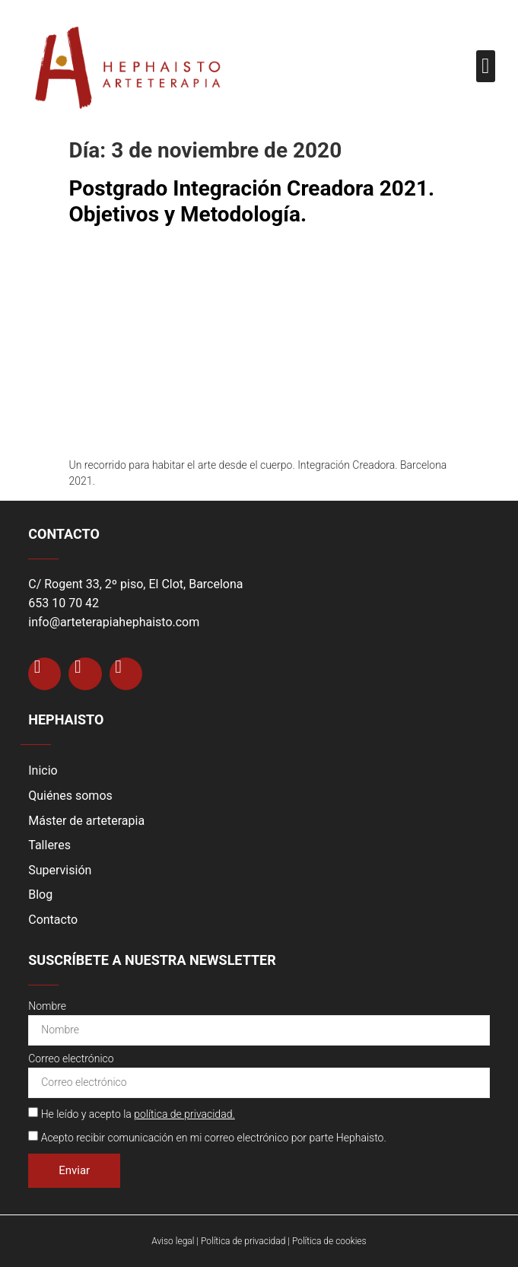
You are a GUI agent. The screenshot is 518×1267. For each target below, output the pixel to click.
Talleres (49, 845)
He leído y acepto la (138, 1114)
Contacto (53, 919)
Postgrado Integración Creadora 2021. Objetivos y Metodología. (252, 201)
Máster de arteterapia (86, 820)
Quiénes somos (70, 795)
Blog (40, 894)
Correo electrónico (70, 1059)
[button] (485, 66)
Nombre (47, 1006)
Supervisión (59, 870)
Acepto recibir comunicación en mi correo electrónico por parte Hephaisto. (213, 1138)
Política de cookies (329, 1241)
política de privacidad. (184, 1114)
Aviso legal (172, 1241)
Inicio (42, 770)
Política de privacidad (243, 1241)
